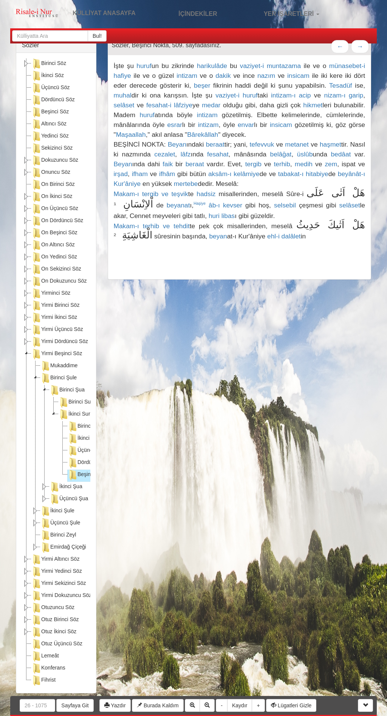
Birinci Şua (67, 390)
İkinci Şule (57, 511)
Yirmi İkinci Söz (54, 317)
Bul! (97, 36)
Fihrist (43, 680)
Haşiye (200, 203)
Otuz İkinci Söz (53, 632)
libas (228, 216)
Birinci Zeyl (58, 535)
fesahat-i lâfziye (169, 105)
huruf (144, 66)
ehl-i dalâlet (284, 236)
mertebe (186, 183)
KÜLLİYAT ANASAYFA (104, 13)
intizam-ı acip (291, 95)
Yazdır (115, 705)
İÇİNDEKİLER (189, 13)
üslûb (305, 154)
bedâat (341, 154)
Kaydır (239, 705)
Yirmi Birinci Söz (55, 305)
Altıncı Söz (49, 124)
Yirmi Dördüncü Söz (59, 342)
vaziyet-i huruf (236, 95)
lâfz (186, 154)
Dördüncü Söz (53, 100)
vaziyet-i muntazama (270, 66)
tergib (253, 164)
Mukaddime (58, 366)
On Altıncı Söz (53, 245)
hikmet (312, 105)
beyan (218, 236)
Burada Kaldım (158, 705)
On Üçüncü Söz (54, 209)
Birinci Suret (78, 402)
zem (331, 164)
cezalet (164, 154)
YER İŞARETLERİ (283, 13)
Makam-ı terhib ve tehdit (152, 226)
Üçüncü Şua (69, 499)
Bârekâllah (202, 134)
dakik (223, 75)
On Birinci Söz (53, 184)
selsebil (285, 205)
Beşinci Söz (50, 112)
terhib (282, 164)
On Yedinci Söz (54, 257)
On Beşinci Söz (54, 233)
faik (168, 164)
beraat (215, 144)
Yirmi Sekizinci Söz (58, 583)
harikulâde (212, 66)
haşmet (330, 144)
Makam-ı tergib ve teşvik (151, 194)
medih (304, 164)
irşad (121, 174)
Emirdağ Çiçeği (63, 547)
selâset (124, 105)
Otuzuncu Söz (52, 608)
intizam (186, 75)
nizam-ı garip (344, 95)
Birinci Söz (48, 64)
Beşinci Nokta (89, 475)
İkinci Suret (76, 414)
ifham (140, 174)
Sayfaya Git (74, 705)
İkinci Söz (47, 76)
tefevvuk (262, 144)
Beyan (177, 144)
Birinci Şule (58, 378)
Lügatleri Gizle (291, 705)
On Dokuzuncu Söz (59, 281)
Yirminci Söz (50, 293)
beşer (202, 85)
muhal (123, 95)
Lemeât (45, 656)
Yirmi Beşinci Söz (56, 354)
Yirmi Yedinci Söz (56, 571)
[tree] (56, 373)
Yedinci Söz (50, 136)
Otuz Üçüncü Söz (56, 644)
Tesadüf (340, 85)
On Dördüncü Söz (57, 221)
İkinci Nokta (86, 438)
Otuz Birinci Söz (55, 620)
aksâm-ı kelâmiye (234, 174)
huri (214, 216)
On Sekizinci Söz (56, 269)
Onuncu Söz (50, 172)
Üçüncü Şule (60, 523)
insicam (298, 75)
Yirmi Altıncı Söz (55, 559)
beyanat (178, 205)
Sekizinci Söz (52, 148)
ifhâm (167, 174)
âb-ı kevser (225, 205)
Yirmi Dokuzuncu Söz (61, 596)
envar (246, 124)
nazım (266, 75)
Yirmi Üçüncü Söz (57, 330)
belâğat (281, 154)
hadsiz (206, 194)
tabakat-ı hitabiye (303, 174)
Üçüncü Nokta (89, 450)
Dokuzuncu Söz (54, 160)
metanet (297, 144)
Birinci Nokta (87, 426)
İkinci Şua (66, 487)
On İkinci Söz (51, 197)
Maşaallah (131, 134)
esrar (174, 124)
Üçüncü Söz (50, 88)
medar (211, 105)
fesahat (218, 154)
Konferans (48, 668)
